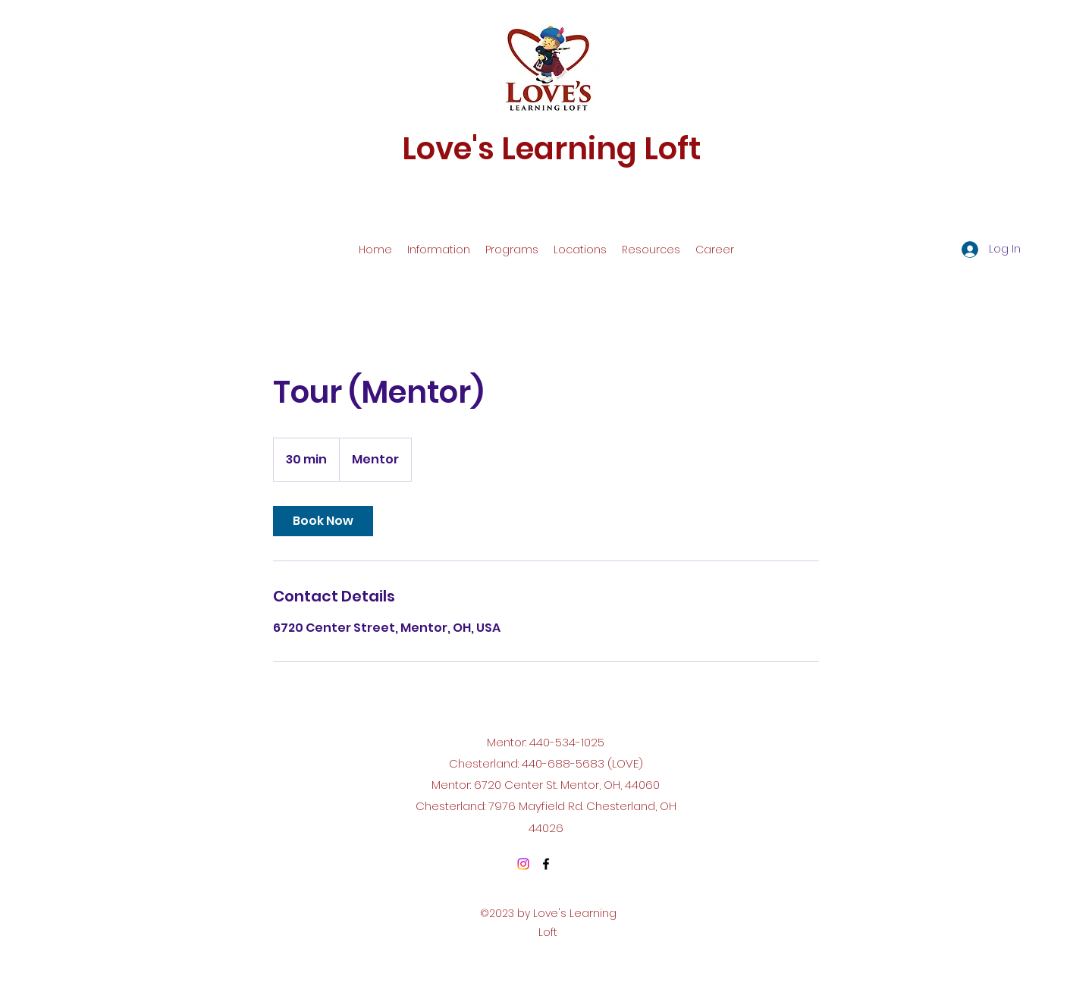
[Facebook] (546, 863)
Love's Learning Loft (551, 148)
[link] (323, 521)
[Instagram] (523, 863)
